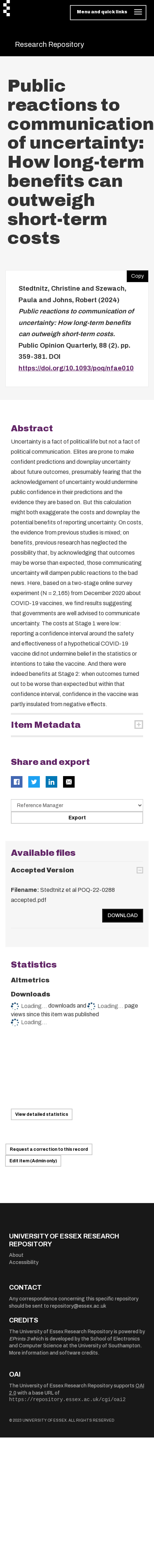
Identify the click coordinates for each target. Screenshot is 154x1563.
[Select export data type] (77, 805)
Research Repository (49, 44)
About (16, 1255)
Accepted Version (42, 870)
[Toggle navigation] (108, 12)
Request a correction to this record (49, 1149)
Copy (135, 274)
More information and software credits (53, 1353)
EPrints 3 (19, 1339)
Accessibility (23, 1262)
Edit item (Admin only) (33, 1160)
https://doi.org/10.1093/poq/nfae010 (76, 368)
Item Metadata (46, 725)
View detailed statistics (41, 1114)
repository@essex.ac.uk (78, 1306)
